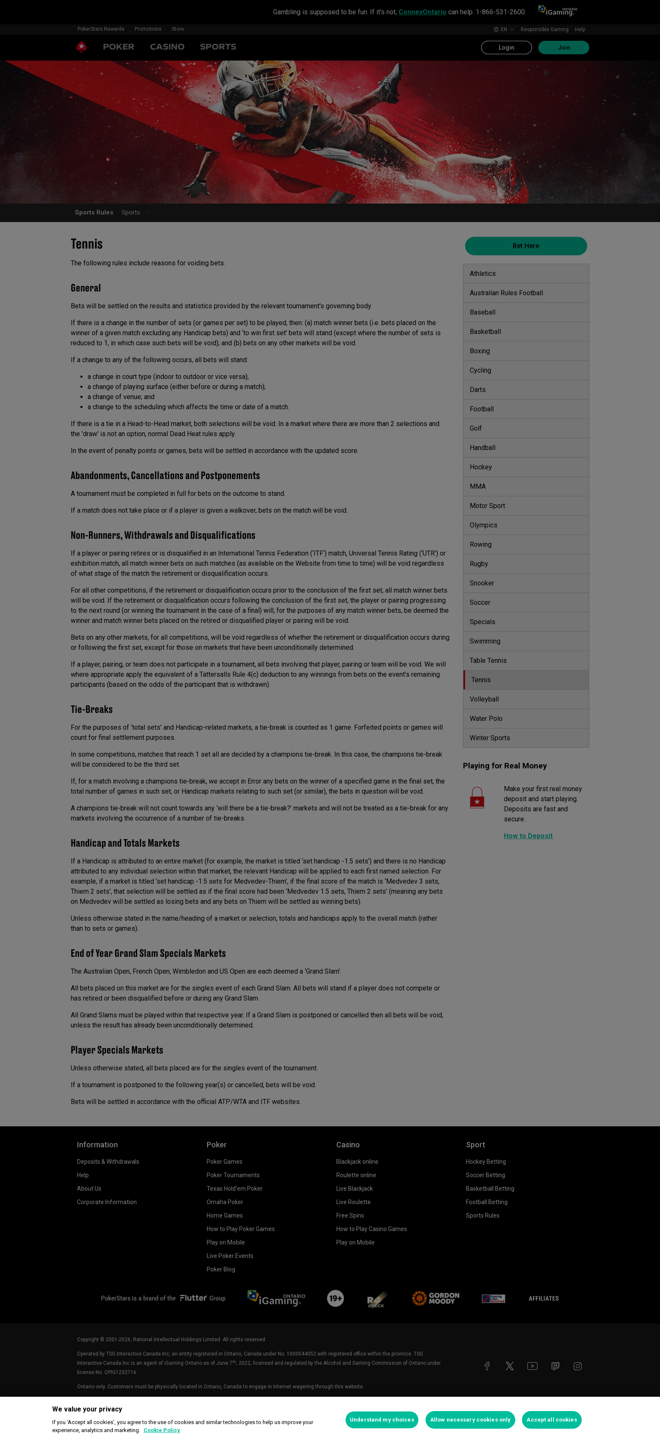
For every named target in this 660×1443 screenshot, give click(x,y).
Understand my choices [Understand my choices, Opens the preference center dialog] (382, 1420)
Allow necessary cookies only (470, 1420)
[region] (330, 1420)
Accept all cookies (552, 1420)
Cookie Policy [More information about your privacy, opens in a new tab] (162, 1430)
